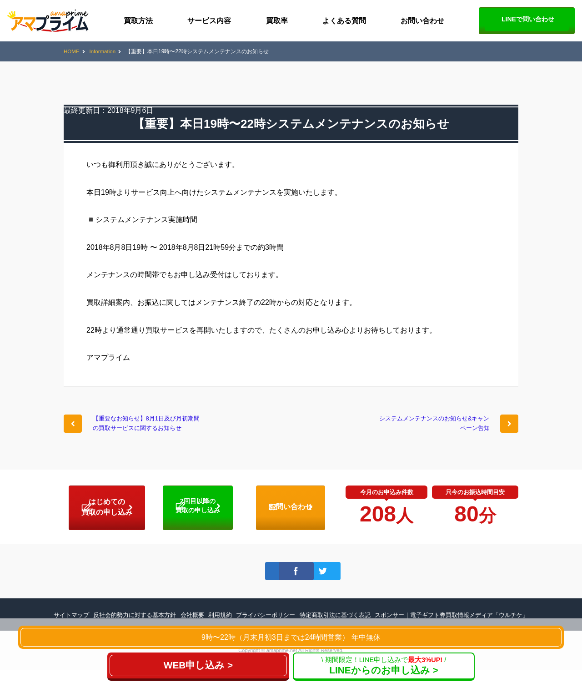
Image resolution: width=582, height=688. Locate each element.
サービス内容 (209, 21)
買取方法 (138, 21)
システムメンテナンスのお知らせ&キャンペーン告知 (434, 425)
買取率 (277, 21)
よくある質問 (344, 21)
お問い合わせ (422, 21)
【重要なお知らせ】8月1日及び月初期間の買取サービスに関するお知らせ (148, 431)
